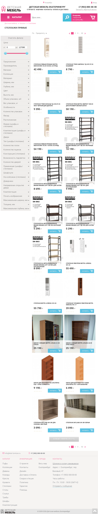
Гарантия (23, 486)
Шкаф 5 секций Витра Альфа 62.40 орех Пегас (79, 344)
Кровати (6, 482)
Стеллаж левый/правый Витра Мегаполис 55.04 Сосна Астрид (46, 65)
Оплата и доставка (60, 9)
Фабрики (39, 9)
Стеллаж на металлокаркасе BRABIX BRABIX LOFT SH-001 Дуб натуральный (77, 185)
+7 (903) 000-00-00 (87, 7)
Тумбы (5, 497)
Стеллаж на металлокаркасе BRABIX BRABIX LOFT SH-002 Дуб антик (80, 224)
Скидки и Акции (27, 478)
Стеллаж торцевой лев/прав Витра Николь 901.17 (79, 304)
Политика (24, 482)
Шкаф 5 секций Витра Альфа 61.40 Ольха (47, 344)
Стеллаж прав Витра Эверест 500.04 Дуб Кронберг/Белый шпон (79, 105)
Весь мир (43, 463)
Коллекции (7, 467)
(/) (64, 439)
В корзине (76, 15)
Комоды (6, 475)
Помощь (23, 490)
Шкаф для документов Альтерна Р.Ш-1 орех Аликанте (46, 383)
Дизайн (23, 471)
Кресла (6, 478)
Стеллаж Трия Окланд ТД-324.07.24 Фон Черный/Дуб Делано (47, 105)
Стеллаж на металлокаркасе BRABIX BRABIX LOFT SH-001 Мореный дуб (79, 145)
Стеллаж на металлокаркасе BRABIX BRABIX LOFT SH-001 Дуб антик (48, 184)
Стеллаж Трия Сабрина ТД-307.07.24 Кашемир (79, 65)
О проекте (31, 9)
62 (82, 33)
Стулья (6, 494)
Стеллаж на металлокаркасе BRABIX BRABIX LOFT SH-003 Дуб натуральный (45, 265)
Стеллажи (32, 23)
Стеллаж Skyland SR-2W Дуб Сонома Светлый (45, 423)
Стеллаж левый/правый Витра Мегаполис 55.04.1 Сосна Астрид (46, 144)
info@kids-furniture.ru (12, 453)
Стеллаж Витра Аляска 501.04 (45, 303)
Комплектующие (10, 505)
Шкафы (6, 501)
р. (82, 20)
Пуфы (5, 463)
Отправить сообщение (62, 486)
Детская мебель (11, 23)
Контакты (48, 9)
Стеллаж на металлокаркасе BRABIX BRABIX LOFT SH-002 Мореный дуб (47, 225)
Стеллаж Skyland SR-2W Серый (78, 422)
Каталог (23, 23)
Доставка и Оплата (28, 475)
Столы (5, 490)
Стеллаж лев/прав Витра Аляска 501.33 (78, 264)
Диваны (6, 471)
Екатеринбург (44, 467)
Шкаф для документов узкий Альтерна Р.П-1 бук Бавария (77, 383)
